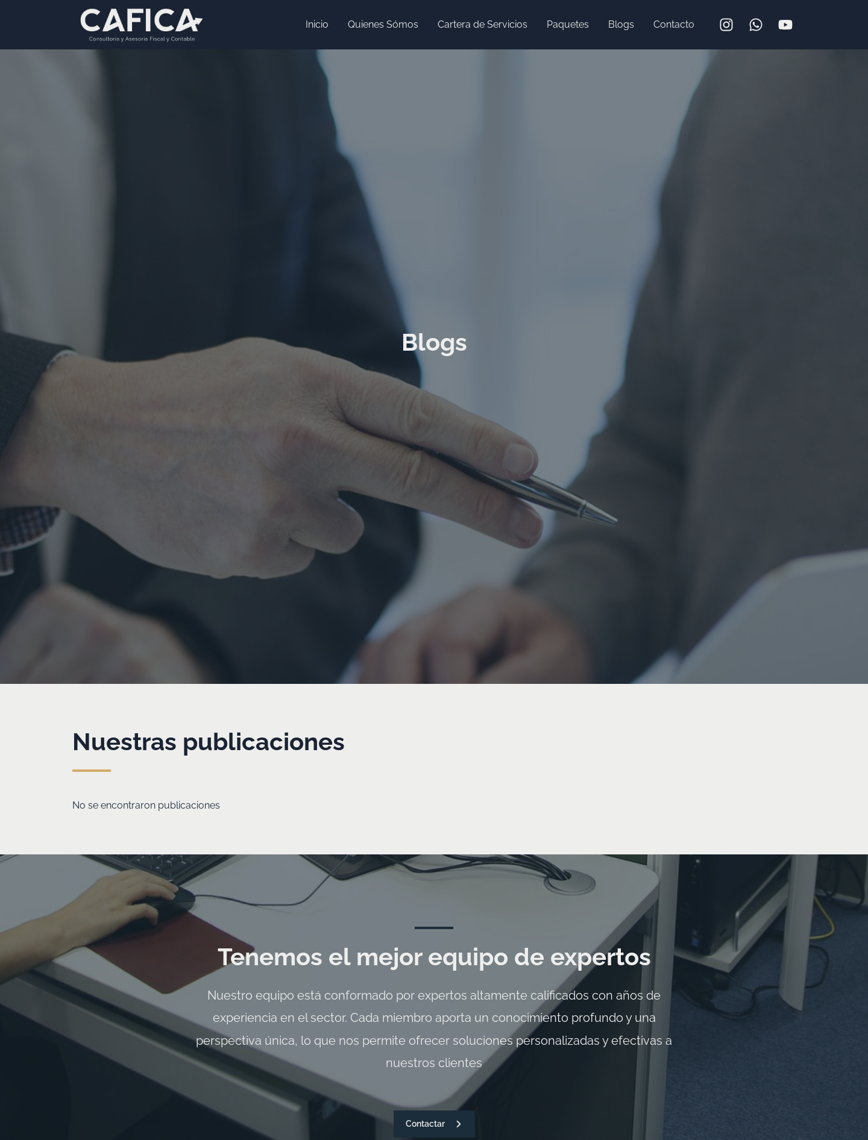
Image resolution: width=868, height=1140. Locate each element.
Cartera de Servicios (482, 24)
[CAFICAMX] (141, 24)
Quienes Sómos (383, 24)
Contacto (673, 24)
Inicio (317, 24)
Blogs (621, 24)
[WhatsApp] (756, 24)
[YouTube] (785, 24)
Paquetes (568, 24)
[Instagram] (726, 24)
